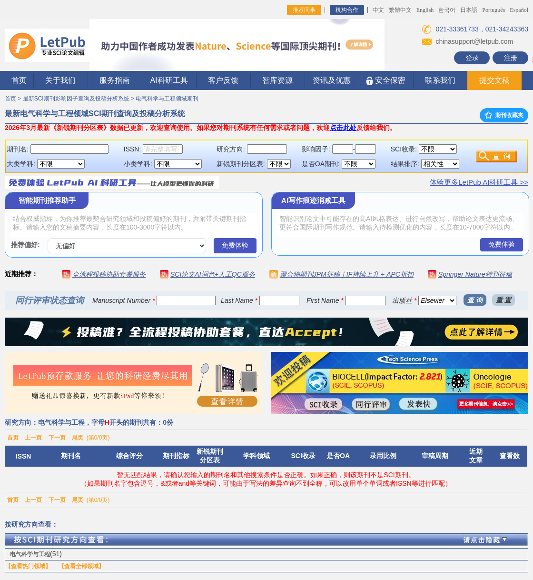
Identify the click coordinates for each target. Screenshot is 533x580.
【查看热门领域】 (28, 566)
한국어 (446, 10)
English (425, 10)
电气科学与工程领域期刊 (167, 98)
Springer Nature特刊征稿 (475, 274)
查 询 (475, 300)
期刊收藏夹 (503, 115)
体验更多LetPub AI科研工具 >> (479, 182)
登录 (472, 57)
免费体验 (235, 245)
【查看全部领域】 (81, 566)
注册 (510, 57)
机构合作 (347, 10)
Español (519, 10)
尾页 (77, 437)
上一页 (33, 437)
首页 (19, 80)
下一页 (57, 437)
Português (493, 10)
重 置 (503, 300)
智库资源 (277, 80)
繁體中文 (400, 10)
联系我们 (440, 80)
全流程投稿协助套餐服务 (109, 274)
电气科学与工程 (30, 554)
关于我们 (60, 80)
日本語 (468, 10)
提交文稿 (494, 80)
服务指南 (114, 80)
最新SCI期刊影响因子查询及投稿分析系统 (76, 98)
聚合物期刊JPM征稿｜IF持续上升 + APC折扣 (347, 274)
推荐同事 (304, 10)
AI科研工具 (169, 80)
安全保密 (385, 80)
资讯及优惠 (332, 80)
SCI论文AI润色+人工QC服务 (212, 274)
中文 (378, 10)
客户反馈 (223, 80)
